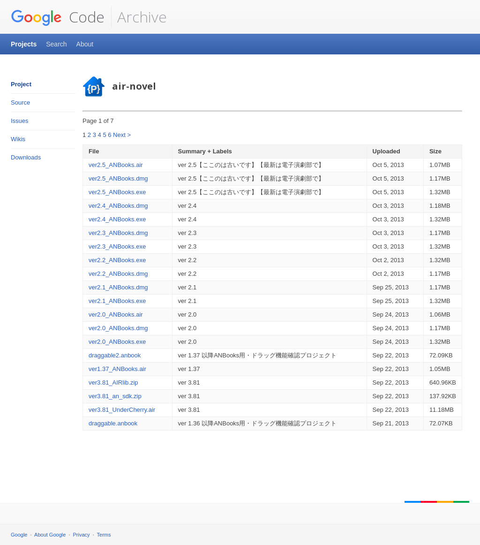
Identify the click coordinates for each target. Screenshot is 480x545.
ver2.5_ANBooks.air (116, 164)
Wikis (18, 139)
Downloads (26, 157)
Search (56, 44)
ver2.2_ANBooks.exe (117, 260)
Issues (20, 120)
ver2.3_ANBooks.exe (117, 246)
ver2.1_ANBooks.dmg (118, 287)
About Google (50, 534)
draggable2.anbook (115, 355)
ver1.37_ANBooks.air (117, 368)
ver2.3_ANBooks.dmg (118, 232)
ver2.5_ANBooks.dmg (118, 178)
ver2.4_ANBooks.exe (117, 219)
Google (19, 534)
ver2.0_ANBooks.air (116, 314)
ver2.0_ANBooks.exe (117, 341)
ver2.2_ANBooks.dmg (118, 273)
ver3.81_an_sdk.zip (115, 396)
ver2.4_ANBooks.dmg (118, 205)
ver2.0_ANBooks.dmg (118, 328)
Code (58, 17)
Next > (122, 134)
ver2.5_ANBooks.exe (117, 192)
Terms (104, 534)
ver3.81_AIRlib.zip (113, 382)
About (85, 44)
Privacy (81, 534)
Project (21, 84)
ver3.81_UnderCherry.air (122, 409)
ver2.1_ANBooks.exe (117, 300)
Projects (24, 44)
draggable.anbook (113, 423)
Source (20, 102)
